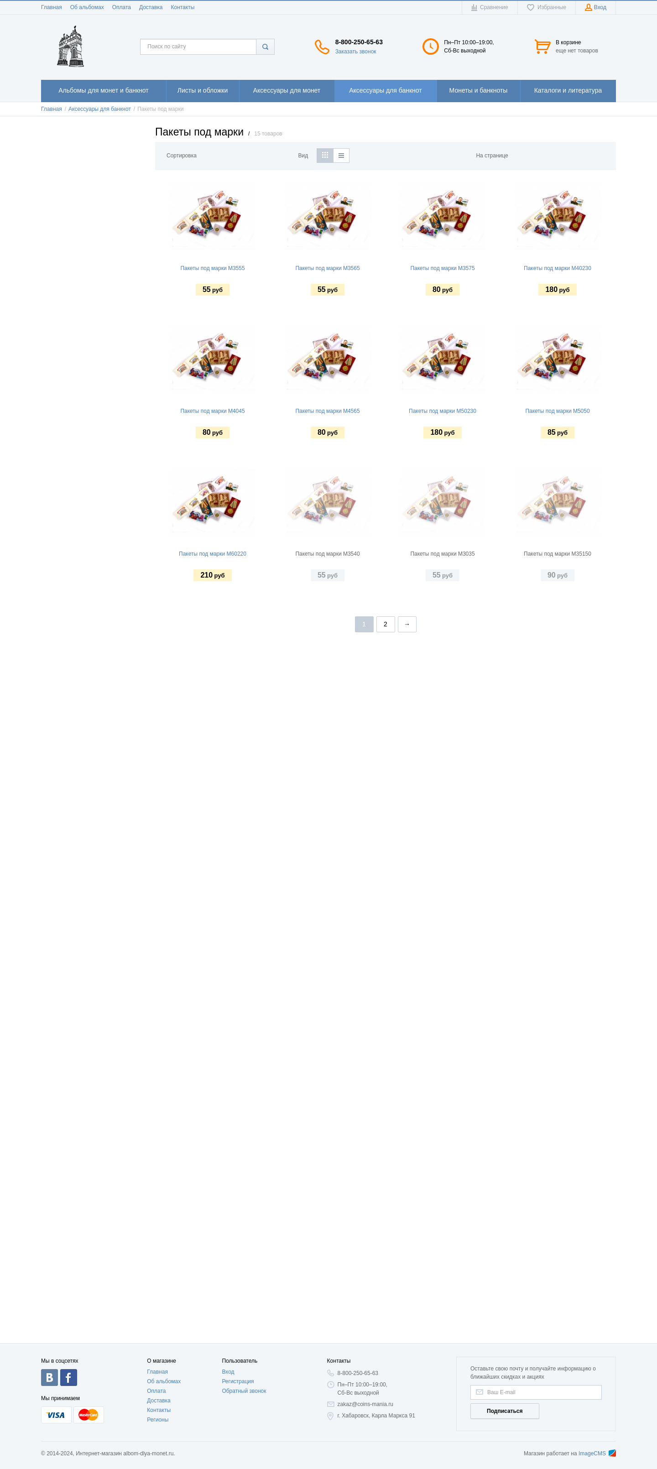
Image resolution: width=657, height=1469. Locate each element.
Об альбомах (87, 7)
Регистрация (238, 1381)
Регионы (157, 1420)
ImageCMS (597, 1453)
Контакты (182, 7)
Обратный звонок (244, 1391)
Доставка (151, 7)
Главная (51, 7)
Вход (228, 1372)
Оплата (121, 7)
